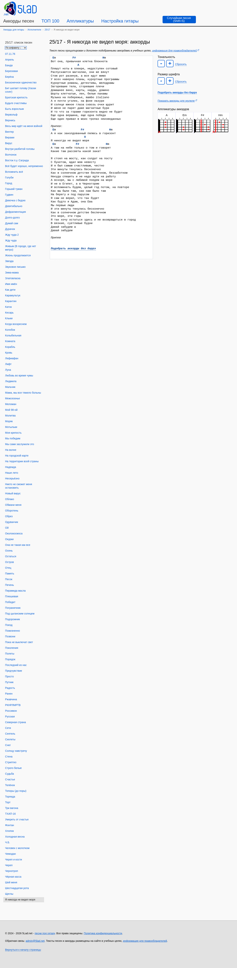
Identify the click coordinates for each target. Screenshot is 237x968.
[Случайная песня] (179, 19)
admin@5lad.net (35, 940)
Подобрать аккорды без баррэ (73, 248)
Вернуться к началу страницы (23, 949)
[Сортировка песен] (16, 47)
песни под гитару (45, 933)
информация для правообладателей (174, 50)
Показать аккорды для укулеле (176, 100)
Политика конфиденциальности (103, 933)
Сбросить (180, 64)
